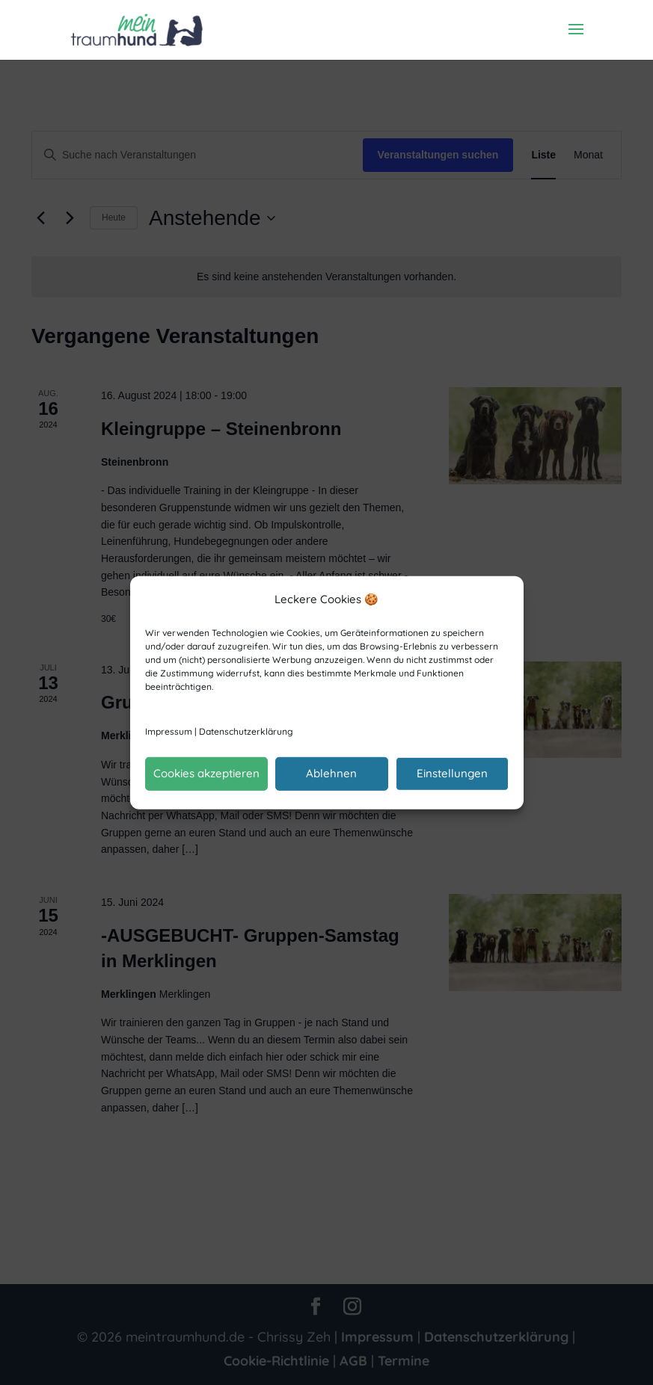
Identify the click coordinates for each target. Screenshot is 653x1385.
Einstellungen (452, 773)
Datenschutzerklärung (246, 731)
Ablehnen (331, 773)
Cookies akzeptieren (206, 773)
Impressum (168, 731)
